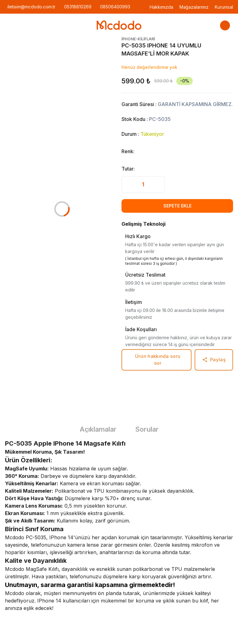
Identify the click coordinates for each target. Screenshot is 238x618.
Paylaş (214, 360)
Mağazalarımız (194, 7)
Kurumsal (224, 7)
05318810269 (77, 6)
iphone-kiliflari (138, 39)
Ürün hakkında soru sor (157, 359)
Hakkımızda (161, 7)
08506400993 (115, 6)
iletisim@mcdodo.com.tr (31, 6)
